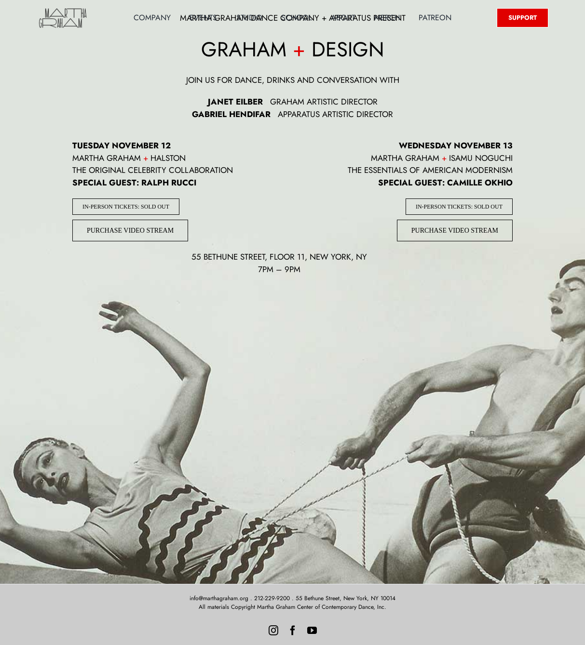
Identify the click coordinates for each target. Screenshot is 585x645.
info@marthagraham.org (219, 598)
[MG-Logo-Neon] (63, 10)
